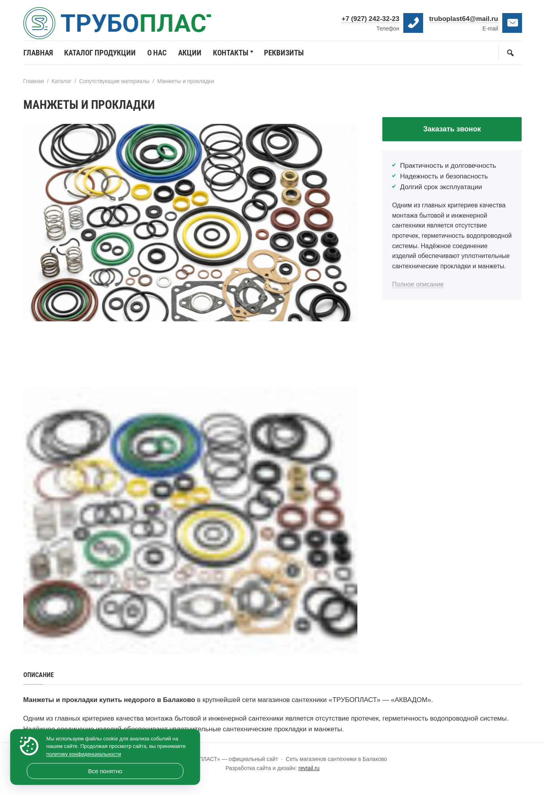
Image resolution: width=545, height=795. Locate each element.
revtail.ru (309, 771)
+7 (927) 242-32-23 (370, 19)
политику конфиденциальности (83, 754)
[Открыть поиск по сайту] (510, 56)
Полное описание (418, 288)
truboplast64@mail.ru (463, 19)
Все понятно (105, 771)
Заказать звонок (452, 132)
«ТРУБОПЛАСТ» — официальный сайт (122, 26)
